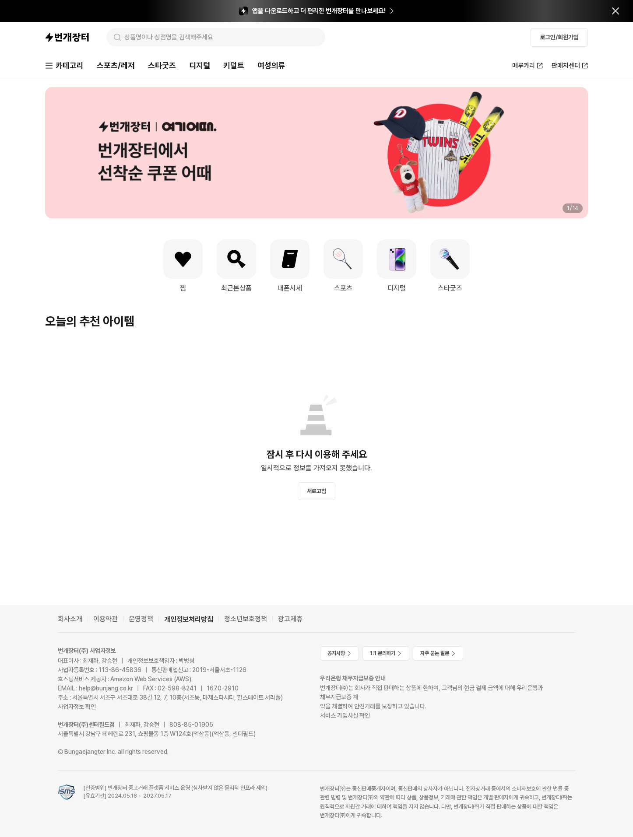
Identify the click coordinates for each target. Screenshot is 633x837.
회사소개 (70, 619)
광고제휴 (290, 619)
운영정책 (141, 619)
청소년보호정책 (245, 619)
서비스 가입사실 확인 (345, 715)
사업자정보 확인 (77, 706)
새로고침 (316, 491)
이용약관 (105, 619)
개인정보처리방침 (188, 619)
